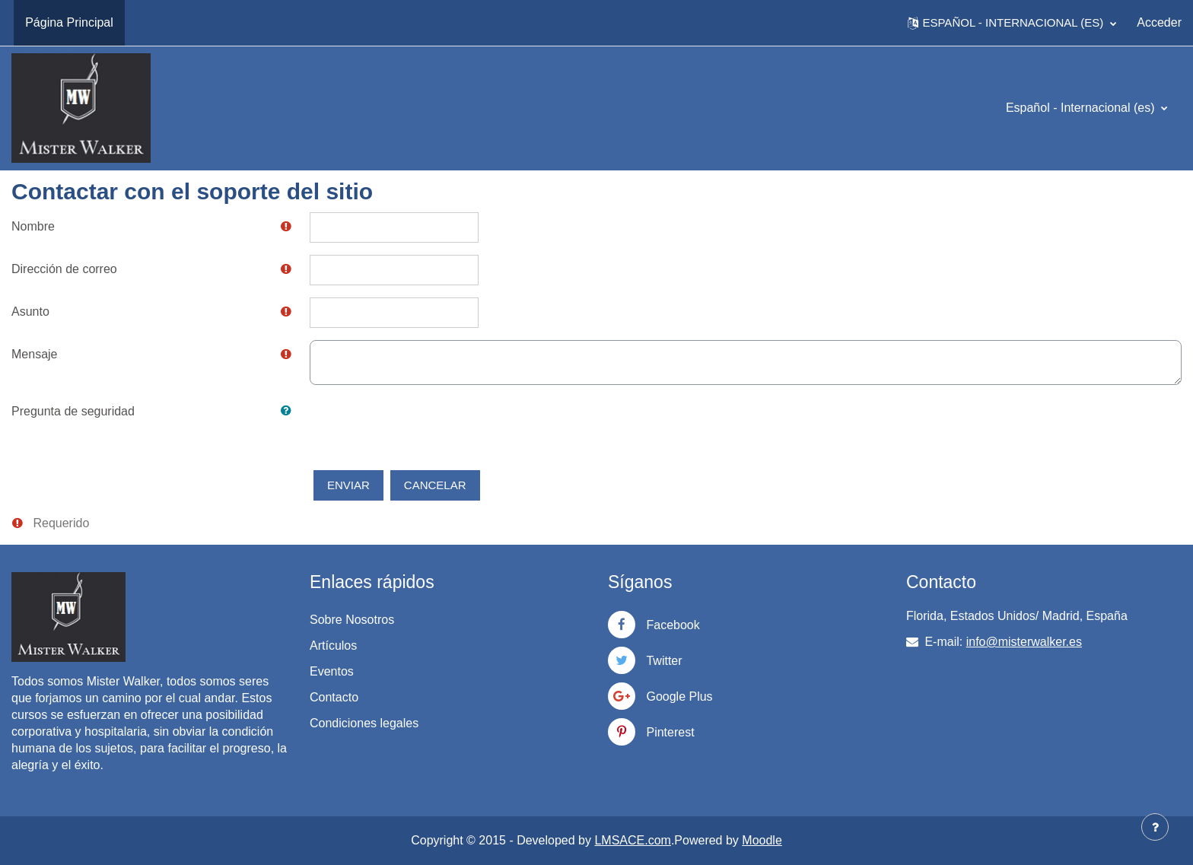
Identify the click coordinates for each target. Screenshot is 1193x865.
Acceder (1159, 22)
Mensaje (34, 354)
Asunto (30, 311)
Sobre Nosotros (352, 619)
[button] (1012, 23)
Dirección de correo (64, 268)
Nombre (33, 226)
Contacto (334, 697)
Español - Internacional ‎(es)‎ (1082, 107)
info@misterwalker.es (1024, 641)
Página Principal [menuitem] (69, 22)
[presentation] (425, 426)
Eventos (332, 671)
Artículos (333, 645)
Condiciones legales (364, 723)
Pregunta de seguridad (73, 411)
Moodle (761, 840)
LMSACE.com (632, 840)
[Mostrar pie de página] (1155, 827)
